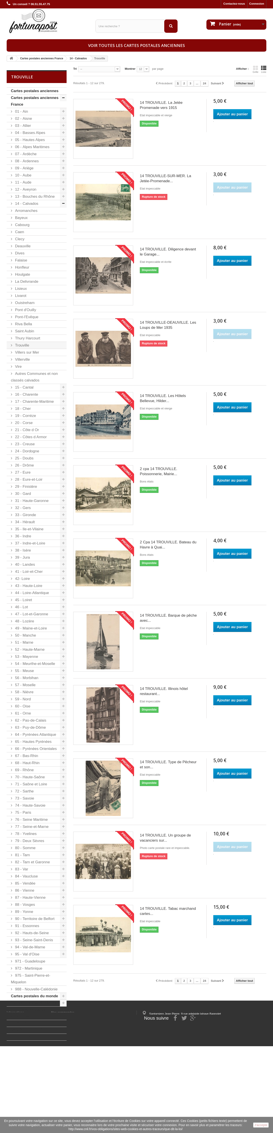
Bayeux (21, 218)
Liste (263, 69)
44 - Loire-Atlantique (31, 593)
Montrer (130, 68)
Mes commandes (62, 1070)
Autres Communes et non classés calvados (34, 377)
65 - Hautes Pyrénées (32, 742)
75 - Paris (22, 812)
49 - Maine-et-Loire (30, 628)
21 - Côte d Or (26, 430)
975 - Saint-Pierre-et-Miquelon (30, 978)
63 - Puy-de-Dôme (30, 727)
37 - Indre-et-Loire (29, 543)
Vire (18, 366)
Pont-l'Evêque (26, 317)
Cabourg (22, 225)
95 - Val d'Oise (26, 954)
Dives (19, 253)
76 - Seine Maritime (31, 819)
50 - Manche (25, 635)
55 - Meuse (24, 671)
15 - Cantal (24, 387)
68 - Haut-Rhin (27, 763)
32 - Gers (22, 508)
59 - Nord (22, 699)
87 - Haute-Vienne (30, 897)
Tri (75, 68)
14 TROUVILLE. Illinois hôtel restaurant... (164, 691)
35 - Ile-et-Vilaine (29, 529)
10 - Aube (22, 175)
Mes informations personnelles (72, 1076)
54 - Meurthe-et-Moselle (34, 664)
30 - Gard (22, 494)
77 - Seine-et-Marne (31, 827)
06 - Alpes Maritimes (31, 147)
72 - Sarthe (24, 791)
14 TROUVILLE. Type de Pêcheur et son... (168, 764)
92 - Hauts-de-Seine (31, 933)
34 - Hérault (24, 522)
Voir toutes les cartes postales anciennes (136, 45)
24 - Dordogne (26, 451)
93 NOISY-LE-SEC (27, 1030)
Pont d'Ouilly (25, 310)
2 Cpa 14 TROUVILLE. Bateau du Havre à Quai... (168, 544)
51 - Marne (23, 642)
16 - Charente (26, 394)
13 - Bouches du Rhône (34, 196)
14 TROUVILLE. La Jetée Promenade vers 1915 (161, 105)
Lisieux (20, 289)
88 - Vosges (24, 905)
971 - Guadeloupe (29, 961)
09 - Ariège (24, 168)
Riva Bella (23, 324)
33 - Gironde (25, 515)
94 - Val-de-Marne (29, 947)
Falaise (20, 260)
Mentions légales (18, 1076)
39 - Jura (22, 557)
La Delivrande (26, 281)
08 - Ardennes (26, 161)
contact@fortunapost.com (176, 1094)
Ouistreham (24, 303)
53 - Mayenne (26, 657)
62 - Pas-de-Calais (30, 720)
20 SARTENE (22, 1037)
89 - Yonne (23, 912)
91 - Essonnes (26, 926)
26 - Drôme (24, 465)
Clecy (19, 239)
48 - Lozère (24, 621)
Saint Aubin (24, 331)
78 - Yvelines (25, 834)
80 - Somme (25, 848)
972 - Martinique (28, 968)
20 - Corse (23, 423)
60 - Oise (22, 706)
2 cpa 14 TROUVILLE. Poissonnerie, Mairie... (158, 471)
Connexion (256, 3)
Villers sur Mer (26, 352)
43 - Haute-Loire (28, 586)
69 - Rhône (24, 770)
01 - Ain (21, 111)
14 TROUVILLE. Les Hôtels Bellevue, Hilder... (163, 398)
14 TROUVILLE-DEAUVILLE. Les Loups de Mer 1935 (168, 325)
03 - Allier (22, 126)
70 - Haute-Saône (29, 777)
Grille (255, 69)
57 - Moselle (25, 685)
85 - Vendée (24, 883)
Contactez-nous (234, 3)
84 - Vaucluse (26, 876)
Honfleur (21, 267)
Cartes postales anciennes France (34, 101)
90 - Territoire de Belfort (34, 919)
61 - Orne (22, 713)
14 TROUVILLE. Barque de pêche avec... (168, 618)
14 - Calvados (26, 203)
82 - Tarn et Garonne (32, 862)
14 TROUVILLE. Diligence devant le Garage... (168, 251)
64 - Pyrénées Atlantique (35, 734)
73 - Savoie (24, 798)
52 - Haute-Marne (29, 649)
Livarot (20, 296)
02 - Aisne (23, 118)
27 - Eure (22, 472)
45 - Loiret (23, 600)
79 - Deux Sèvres (29, 841)
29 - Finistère (25, 486)
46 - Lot (21, 607)
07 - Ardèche (25, 154)
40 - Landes (24, 564)
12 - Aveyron (25, 189)
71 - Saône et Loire (30, 784)
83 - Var (21, 869)
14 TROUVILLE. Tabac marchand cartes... (168, 911)
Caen (19, 232)
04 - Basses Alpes (29, 133)
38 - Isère (22, 550)
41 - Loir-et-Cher (28, 571)
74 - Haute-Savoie (30, 805)
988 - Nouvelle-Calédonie (36, 989)
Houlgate (22, 274)
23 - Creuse (24, 444)
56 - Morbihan (26, 678)
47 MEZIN (19, 1023)
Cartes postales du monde (34, 996)
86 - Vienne (24, 890)
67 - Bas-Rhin (26, 756)
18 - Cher (22, 409)
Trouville (21, 345)
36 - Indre (22, 536)
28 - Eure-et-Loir (28, 479)
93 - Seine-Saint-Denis (33, 940)
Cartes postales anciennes (34, 91)
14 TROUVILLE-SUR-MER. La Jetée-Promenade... (165, 178)
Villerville (22, 359)
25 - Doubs (24, 458)
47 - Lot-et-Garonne (31, 614)
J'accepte (260, 1125)
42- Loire (22, 579)
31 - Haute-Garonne (31, 501)
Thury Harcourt (27, 338)
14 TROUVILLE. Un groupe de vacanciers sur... (165, 837)
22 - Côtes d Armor (30, 437)
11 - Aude (22, 182)
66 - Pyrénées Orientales (35, 749)
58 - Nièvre (24, 692)
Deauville (22, 246)
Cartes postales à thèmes (33, 1003)
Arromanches (26, 211)
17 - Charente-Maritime (34, 401)
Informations (15, 1070)
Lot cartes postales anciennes (28, 1013)
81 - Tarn (22, 855)
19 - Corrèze (25, 416)
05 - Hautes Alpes (29, 140)
